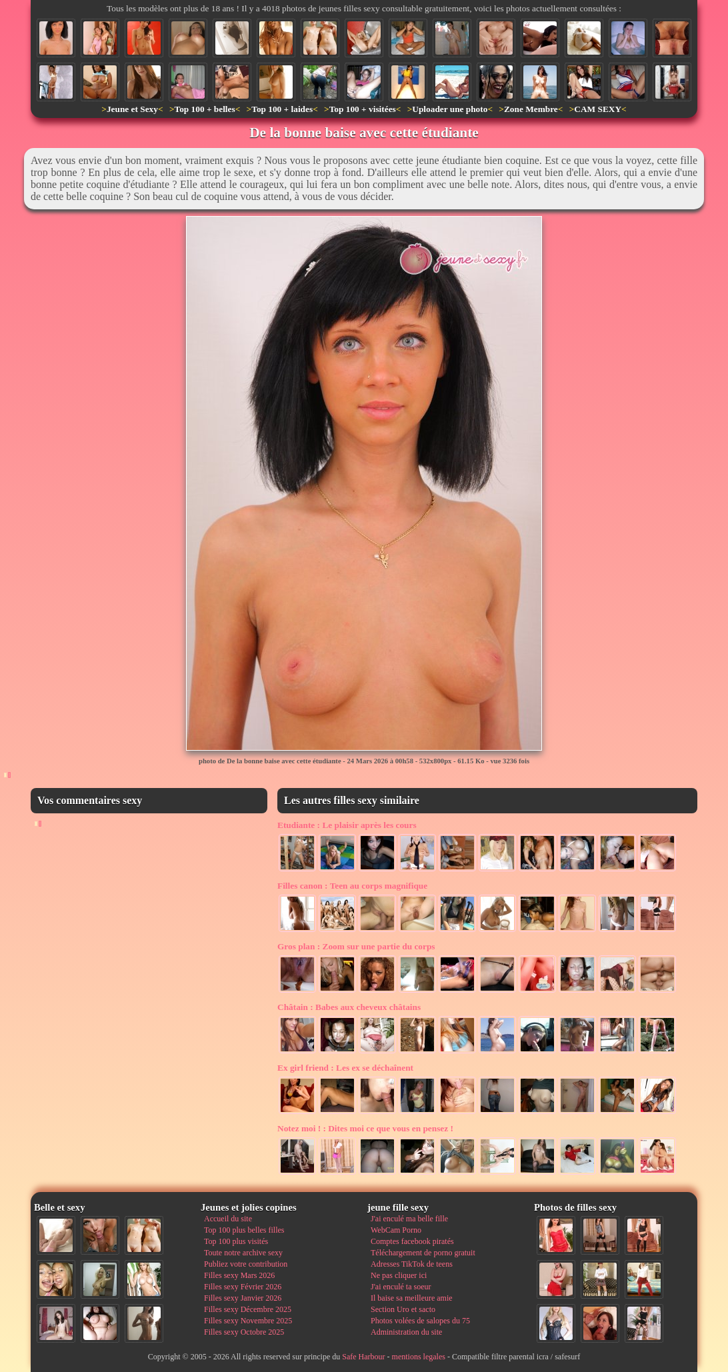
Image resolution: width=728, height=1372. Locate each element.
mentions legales (418, 1356)
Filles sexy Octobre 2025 (244, 1332)
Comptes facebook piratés (412, 1241)
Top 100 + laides (282, 109)
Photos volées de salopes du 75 (420, 1320)
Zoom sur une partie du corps (356, 946)
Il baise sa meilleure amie (412, 1298)
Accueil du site (228, 1218)
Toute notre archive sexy (243, 1252)
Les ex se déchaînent (345, 1068)
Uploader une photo (449, 109)
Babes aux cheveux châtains (349, 1007)
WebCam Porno (396, 1230)
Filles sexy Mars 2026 (239, 1275)
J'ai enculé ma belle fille (409, 1218)
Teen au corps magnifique (352, 886)
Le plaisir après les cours (347, 825)
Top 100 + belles (204, 109)
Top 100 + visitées (362, 109)
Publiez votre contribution (245, 1264)
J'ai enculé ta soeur (401, 1286)
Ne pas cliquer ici (399, 1275)
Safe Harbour (363, 1356)
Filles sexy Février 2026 (242, 1286)
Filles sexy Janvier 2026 (242, 1298)
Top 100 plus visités (236, 1241)
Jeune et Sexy (132, 109)
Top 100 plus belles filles (244, 1230)
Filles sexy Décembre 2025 (247, 1309)
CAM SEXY (597, 109)
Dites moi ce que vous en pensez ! (365, 1128)
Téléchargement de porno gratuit (423, 1252)
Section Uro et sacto (403, 1309)
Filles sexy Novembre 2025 (248, 1320)
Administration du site (406, 1332)
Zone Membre (531, 109)
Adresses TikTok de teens (412, 1264)
